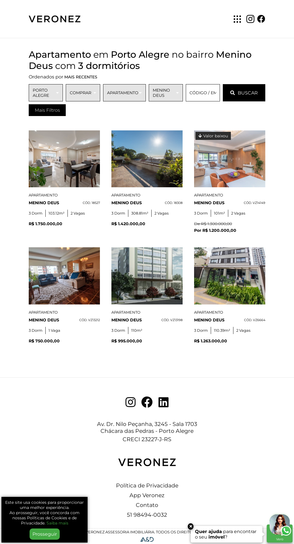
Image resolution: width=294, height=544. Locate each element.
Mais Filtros (47, 110)
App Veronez (147, 495)
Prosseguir (44, 534)
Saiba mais (57, 523)
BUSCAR (244, 93)
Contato (147, 504)
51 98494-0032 (147, 514)
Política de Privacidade (147, 485)
